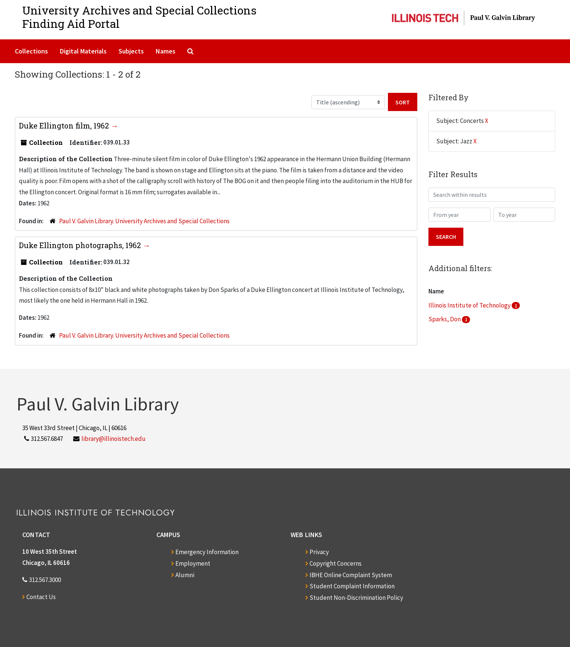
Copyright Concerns (336, 563)
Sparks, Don (445, 319)
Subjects (131, 51)
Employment (192, 563)
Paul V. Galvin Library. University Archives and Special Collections (144, 221)
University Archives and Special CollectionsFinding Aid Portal (139, 17)
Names (165, 51)
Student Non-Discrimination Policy (356, 598)
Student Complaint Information (352, 586)
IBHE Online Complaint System (351, 575)
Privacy (319, 552)
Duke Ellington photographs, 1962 (81, 245)
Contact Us (41, 597)
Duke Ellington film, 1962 (65, 125)
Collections (31, 51)
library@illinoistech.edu (113, 439)
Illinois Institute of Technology (470, 305)
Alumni (184, 575)
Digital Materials (83, 51)
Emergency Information (207, 552)
